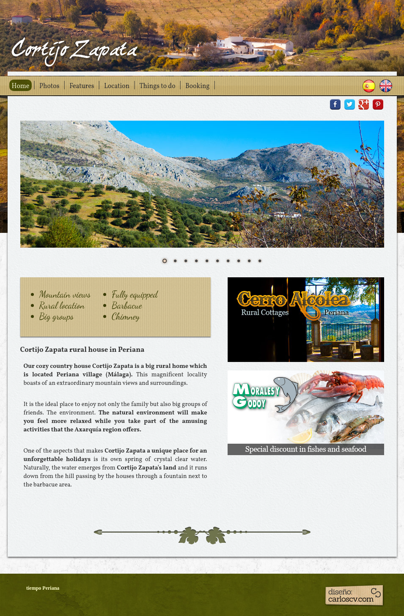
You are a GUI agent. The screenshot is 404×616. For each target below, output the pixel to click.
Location (116, 86)
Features (81, 86)
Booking (197, 86)
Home (21, 86)
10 (259, 260)
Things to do (158, 86)
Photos (49, 86)
